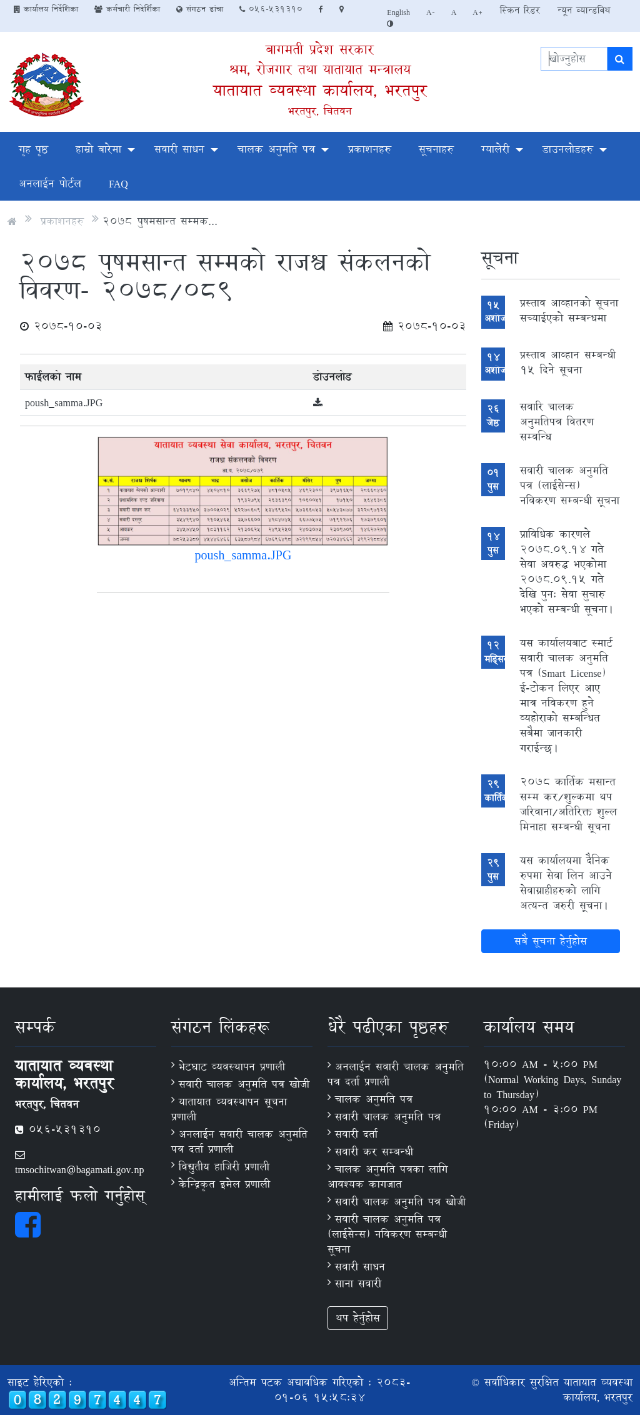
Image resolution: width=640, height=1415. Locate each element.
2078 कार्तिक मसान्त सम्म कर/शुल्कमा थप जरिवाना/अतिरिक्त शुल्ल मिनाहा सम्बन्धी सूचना (568, 804)
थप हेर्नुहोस (358, 1317)
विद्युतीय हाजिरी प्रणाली (224, 1166)
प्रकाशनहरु (369, 149)
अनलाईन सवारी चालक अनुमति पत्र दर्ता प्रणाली (239, 1142)
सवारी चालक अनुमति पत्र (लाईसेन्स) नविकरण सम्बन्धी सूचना (569, 485)
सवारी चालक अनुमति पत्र (388, 1116)
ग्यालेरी (495, 149)
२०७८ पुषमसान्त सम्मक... (160, 220)
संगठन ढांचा (199, 8)
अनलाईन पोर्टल (50, 183)
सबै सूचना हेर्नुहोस (550, 940)
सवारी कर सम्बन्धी (374, 1151)
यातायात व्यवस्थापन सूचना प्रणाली (229, 1109)
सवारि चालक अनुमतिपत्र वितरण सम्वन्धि (557, 421)
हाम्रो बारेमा (98, 149)
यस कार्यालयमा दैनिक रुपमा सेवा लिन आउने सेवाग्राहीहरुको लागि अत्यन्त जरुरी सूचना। (566, 883)
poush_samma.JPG (63, 402)
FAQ (118, 183)
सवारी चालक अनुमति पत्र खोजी (244, 1084)
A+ (477, 12)
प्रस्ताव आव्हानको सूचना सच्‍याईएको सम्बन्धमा (569, 310)
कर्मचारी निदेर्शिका (127, 8)
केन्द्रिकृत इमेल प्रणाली (224, 1184)
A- (430, 12)
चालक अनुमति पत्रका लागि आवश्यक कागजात (388, 1176)
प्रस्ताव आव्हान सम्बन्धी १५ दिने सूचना (568, 362)
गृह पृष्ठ (33, 149)
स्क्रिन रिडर (520, 10)
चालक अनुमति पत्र (276, 149)
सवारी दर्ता (356, 1134)
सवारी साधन (179, 149)
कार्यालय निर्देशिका (46, 8)
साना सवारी (358, 1283)
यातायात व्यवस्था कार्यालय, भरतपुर (320, 90)
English (398, 12)
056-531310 (270, 8)
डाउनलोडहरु (567, 149)
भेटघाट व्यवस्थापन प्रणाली (232, 1066)
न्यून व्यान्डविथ (584, 10)
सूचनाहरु (436, 149)
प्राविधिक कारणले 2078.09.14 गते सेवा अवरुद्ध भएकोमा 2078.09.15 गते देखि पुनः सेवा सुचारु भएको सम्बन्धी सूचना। (567, 572)
